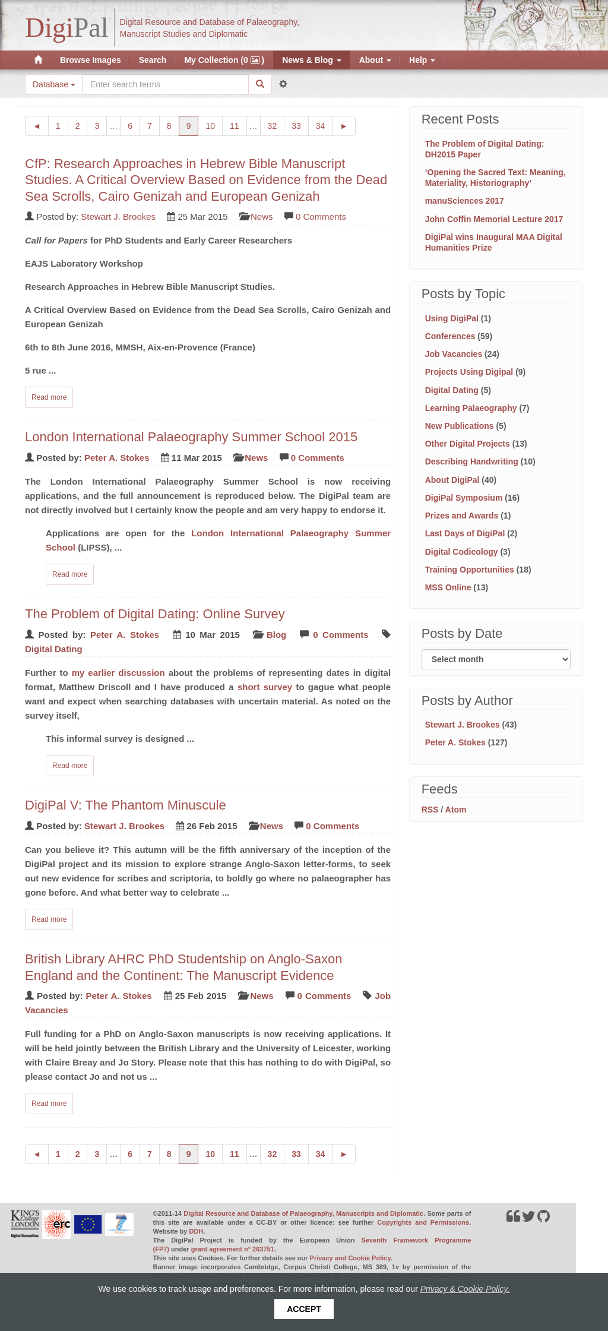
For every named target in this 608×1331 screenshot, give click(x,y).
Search (153, 60)
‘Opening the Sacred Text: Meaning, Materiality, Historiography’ (495, 177)
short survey (265, 687)
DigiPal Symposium (464, 497)
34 (324, 125)
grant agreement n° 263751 (232, 1249)
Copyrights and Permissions (423, 1222)
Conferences (450, 336)
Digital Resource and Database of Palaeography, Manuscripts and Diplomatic (303, 1213)
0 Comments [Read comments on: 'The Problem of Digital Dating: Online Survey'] (340, 635)
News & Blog (311, 60)
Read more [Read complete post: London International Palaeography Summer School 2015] (69, 574)
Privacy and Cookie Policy (350, 1258)
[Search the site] (166, 84)
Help (422, 60)
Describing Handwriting (471, 461)
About (375, 60)
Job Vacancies (454, 354)
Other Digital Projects (467, 443)
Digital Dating (54, 649)
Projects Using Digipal (469, 372)
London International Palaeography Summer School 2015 (191, 436)
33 (300, 125)
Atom (456, 809)
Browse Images (90, 60)
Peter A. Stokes (117, 458)
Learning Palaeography (471, 408)
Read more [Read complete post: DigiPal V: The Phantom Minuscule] (48, 919)
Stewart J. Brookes (118, 216)
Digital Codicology (461, 552)
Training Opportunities (469, 569)
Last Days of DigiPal (465, 533)
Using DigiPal (452, 318)
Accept (304, 1309)
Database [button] (54, 84)
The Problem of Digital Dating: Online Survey (155, 613)
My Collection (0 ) (224, 60)
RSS (430, 809)
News (262, 216)
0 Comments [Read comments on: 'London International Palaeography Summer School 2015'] (317, 458)
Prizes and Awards (462, 515)
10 (214, 125)
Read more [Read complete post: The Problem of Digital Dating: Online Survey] (69, 765)
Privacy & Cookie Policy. (465, 1289)
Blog (276, 635)
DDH (196, 1231)
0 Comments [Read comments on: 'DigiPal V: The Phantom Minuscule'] (332, 826)
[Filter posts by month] (496, 659)
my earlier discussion (118, 673)
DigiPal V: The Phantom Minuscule (125, 805)
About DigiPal (452, 480)
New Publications (459, 426)
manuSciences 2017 (464, 201)
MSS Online (448, 587)
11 (238, 125)
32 (276, 125)
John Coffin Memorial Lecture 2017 (494, 219)
